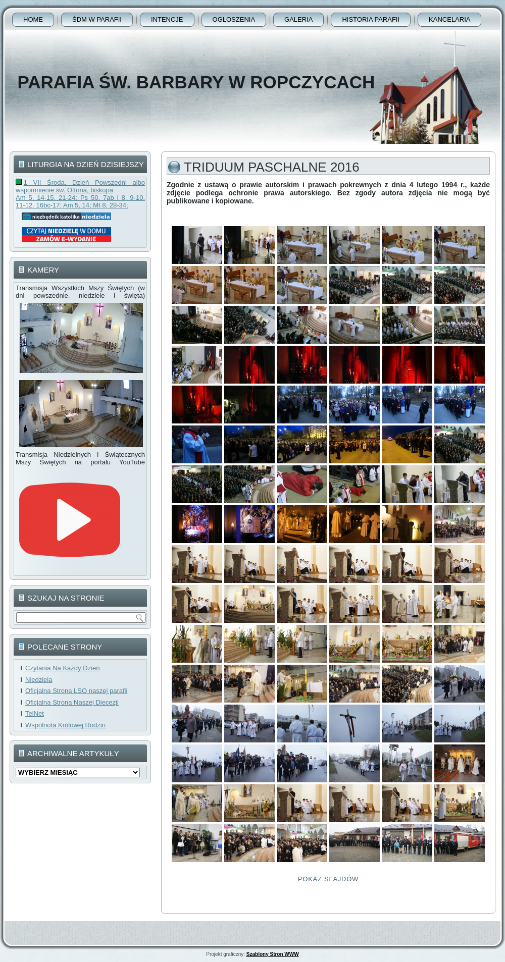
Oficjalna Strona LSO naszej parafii (76, 690)
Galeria (298, 19)
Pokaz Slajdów (328, 879)
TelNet (34, 713)
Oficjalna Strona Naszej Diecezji (72, 702)
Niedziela (38, 679)
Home (33, 19)
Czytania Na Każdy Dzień (62, 668)
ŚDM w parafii (97, 19)
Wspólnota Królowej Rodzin (65, 725)
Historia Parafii (370, 19)
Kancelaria (449, 19)
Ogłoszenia (234, 19)
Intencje (167, 19)
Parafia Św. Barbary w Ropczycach (196, 82)
